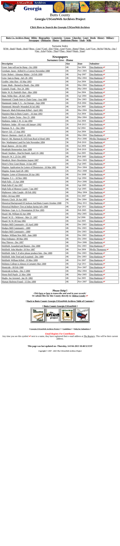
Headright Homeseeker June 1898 (17, 149)
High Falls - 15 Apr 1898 (13, 181)
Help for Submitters (82, 329)
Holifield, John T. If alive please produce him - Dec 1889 (27, 253)
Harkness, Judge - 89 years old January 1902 (21, 124)
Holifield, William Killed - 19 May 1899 (20, 260)
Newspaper (34, 40)
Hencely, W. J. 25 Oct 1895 (14, 156)
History (101, 38)
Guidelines (67, 329)
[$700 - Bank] (9, 49)
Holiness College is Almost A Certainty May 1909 (24, 264)
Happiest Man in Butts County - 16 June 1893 (22, 114)
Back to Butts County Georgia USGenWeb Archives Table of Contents (60, 301)
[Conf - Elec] (47, 49)
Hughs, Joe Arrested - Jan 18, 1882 (17, 278)
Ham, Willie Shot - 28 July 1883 (16, 96)
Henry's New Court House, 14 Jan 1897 (19, 164)
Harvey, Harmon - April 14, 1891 (16, 135)
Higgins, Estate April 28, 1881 (15, 171)
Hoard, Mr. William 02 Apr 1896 (16, 214)
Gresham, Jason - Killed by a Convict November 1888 (26, 71)
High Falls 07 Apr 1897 (12, 185)
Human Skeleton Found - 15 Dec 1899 (19, 281)
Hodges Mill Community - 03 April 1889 (20, 224)
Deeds (93, 38)
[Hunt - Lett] (85, 49)
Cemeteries (57, 38)
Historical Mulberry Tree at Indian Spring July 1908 (25, 206)
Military (110, 38)
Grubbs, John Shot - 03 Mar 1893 (17, 81)
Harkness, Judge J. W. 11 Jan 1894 (17, 121)
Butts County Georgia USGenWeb (60, 306)
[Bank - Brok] (22, 49)
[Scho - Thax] (53, 51)
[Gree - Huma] (72, 49)
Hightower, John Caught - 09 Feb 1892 (19, 192)
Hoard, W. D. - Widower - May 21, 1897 (20, 217)
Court (85, 38)
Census (67, 38)
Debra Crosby (78, 296)
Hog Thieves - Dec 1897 (13, 242)
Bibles (34, 38)
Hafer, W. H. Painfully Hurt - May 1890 (19, 92)
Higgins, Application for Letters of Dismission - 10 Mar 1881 (29, 167)
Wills (88, 40)
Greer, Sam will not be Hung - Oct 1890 (19, 67)
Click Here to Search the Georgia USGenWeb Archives (60, 27)
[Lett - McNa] (97, 49)
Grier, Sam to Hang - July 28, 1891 (17, 78)
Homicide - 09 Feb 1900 (12, 267)
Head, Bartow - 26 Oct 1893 (14, 146)
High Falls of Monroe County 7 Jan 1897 (20, 189)
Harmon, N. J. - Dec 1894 (13, 128)
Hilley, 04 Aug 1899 (11, 196)
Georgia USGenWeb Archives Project (45, 329)
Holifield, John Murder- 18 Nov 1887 (18, 249)
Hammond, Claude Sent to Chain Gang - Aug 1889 (24, 99)
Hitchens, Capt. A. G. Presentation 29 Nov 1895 (23, 210)
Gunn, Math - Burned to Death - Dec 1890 (20, 85)
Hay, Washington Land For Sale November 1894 (23, 142)
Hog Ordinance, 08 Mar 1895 (15, 239)
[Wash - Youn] (78, 51)
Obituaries (46, 40)
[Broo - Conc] (35, 49)
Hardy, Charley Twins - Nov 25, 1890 (18, 117)
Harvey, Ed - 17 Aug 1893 (13, 131)
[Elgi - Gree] (59, 49)
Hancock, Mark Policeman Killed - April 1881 (22, 110)
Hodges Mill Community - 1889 (16, 228)
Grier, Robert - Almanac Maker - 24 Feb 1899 (22, 74)
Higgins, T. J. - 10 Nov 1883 (14, 178)
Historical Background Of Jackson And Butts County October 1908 (31, 203)
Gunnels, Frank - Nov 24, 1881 (15, 89)
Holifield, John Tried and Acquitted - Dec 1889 (22, 256)
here (41, 293)
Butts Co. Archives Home (18, 38)
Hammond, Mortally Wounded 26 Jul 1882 (21, 106)
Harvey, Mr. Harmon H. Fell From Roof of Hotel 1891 (26, 139)
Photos (56, 40)
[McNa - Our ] (110, 49)
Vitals (82, 40)
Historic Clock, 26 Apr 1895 (14, 199)
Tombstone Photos (69, 40)
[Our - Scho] (40, 51)
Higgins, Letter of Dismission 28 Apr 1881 (21, 174)
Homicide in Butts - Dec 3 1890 (16, 271)
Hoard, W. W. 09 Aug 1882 (14, 221)
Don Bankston (97, 67)
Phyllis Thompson (99, 139)
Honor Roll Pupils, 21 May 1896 (16, 274)
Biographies (44, 38)
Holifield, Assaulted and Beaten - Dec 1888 (21, 246)
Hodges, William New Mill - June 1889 (19, 235)
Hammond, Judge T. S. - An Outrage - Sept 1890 (23, 103)
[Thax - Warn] (65, 51)
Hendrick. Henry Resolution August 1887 (20, 160)
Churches (76, 38)
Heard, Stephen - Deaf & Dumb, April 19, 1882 (23, 153)
